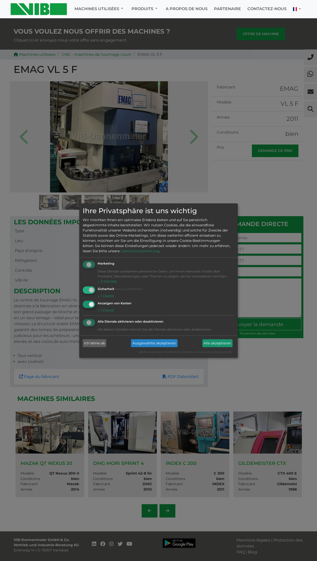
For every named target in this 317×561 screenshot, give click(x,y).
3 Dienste (107, 281)
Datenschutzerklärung (140, 251)
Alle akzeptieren (217, 343)
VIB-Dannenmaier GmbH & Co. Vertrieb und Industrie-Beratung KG (185, 352)
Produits (143, 8)
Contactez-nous (267, 8)
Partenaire (227, 8)
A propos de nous (187, 8)
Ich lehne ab (94, 343)
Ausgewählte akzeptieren (154, 343)
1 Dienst (106, 296)
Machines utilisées (97, 8)
